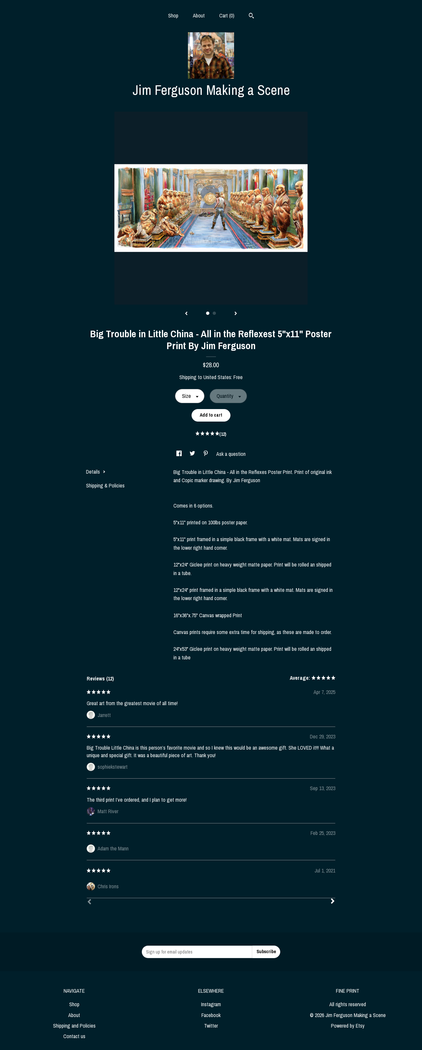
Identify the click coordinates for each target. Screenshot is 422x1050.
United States (217, 377)
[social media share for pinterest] (206, 453)
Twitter (211, 1025)
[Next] (332, 901)
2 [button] (214, 313)
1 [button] (207, 313)
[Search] (251, 16)
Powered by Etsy (348, 1025)
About (199, 15)
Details (96, 471)
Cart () (226, 15)
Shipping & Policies (105, 485)
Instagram (211, 1004)
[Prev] (89, 902)
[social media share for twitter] (193, 453)
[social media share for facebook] (179, 453)
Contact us (74, 1036)
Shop (173, 15)
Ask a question (231, 453)
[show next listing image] (235, 314)
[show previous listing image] (186, 314)
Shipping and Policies (74, 1025)
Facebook (211, 1015)
